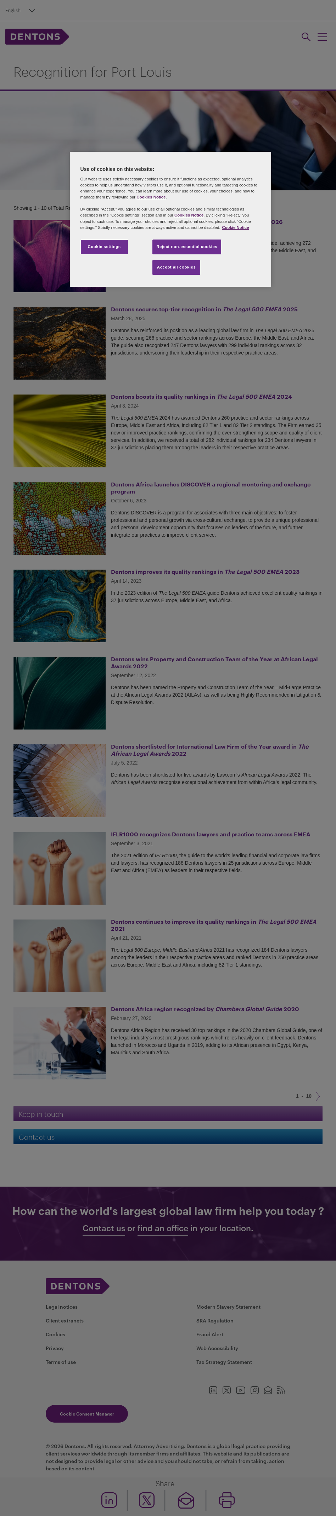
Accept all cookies (176, 267)
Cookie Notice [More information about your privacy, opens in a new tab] (235, 227)
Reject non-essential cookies (186, 246)
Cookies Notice (151, 197)
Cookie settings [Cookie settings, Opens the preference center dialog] (104, 246)
